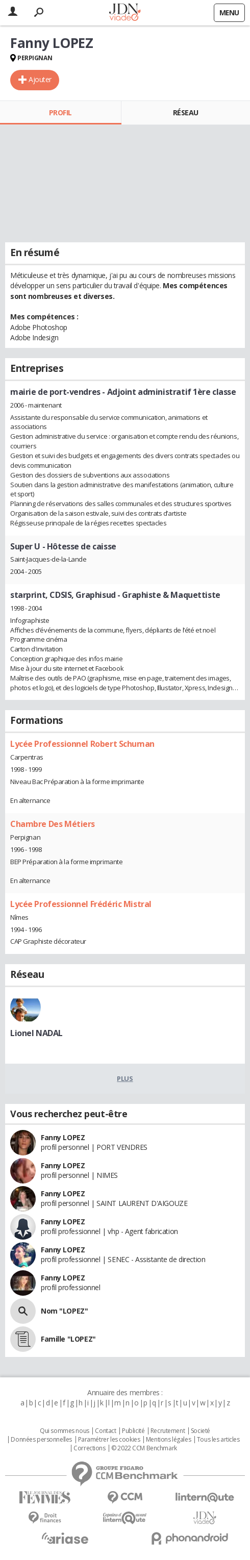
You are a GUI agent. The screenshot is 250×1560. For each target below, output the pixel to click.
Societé (200, 1431)
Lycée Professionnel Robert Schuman (82, 743)
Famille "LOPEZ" (68, 1339)
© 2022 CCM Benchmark (144, 1448)
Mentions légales (168, 1439)
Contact (105, 1431)
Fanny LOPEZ (63, 1137)
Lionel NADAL (36, 1033)
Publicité (133, 1431)
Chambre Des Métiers (52, 823)
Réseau (185, 112)
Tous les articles (218, 1439)
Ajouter (40, 79)
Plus (125, 1078)
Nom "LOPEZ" (64, 1311)
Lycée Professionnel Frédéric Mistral (81, 904)
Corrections (89, 1448)
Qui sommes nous (64, 1431)
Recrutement (168, 1431)
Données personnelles (41, 1439)
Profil (60, 112)
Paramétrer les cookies (109, 1439)
